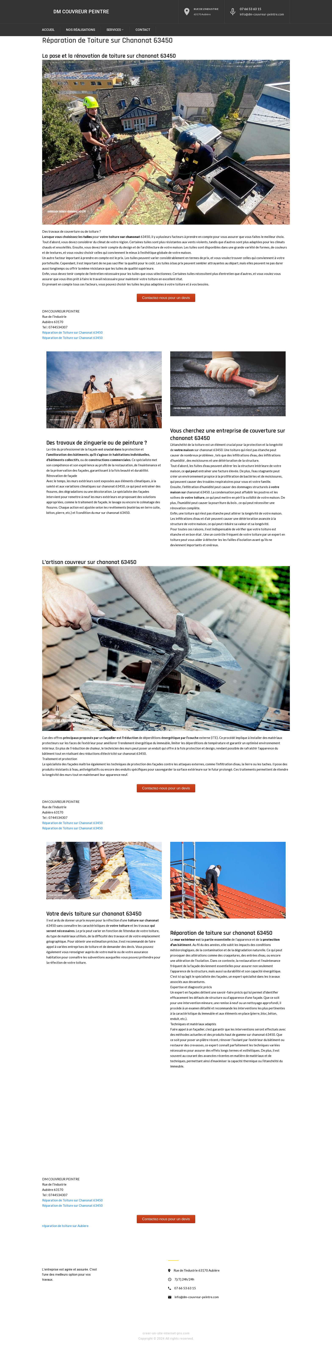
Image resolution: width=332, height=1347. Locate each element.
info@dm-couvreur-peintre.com (262, 14)
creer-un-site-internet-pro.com (166, 1333)
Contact (143, 30)
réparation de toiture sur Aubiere (65, 1226)
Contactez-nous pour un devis (166, 298)
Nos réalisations (80, 30)
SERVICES (115, 30)
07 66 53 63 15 (250, 9)
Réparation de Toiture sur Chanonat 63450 (72, 332)
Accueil (48, 30)
